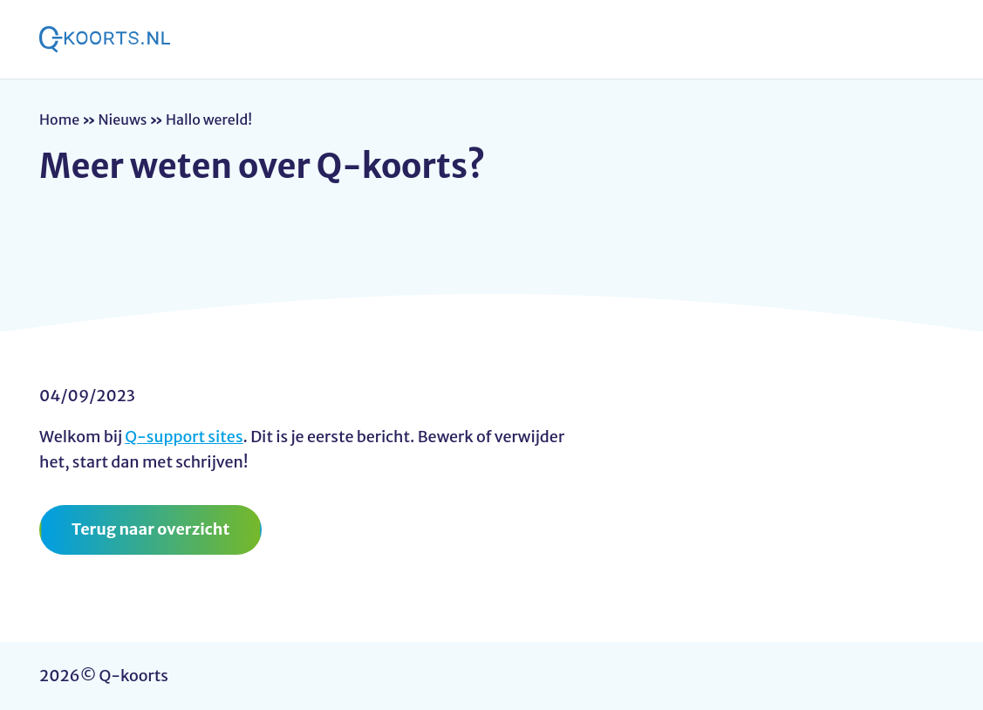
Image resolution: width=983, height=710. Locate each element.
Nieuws (123, 119)
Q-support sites (183, 437)
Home (59, 119)
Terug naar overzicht (150, 529)
